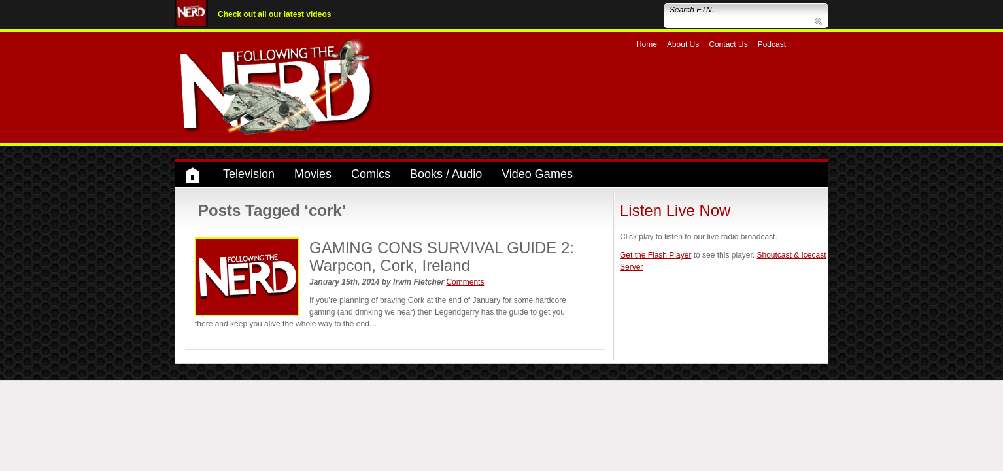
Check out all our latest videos (274, 14)
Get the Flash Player (655, 255)
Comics (370, 174)
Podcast (772, 44)
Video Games (537, 174)
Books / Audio (446, 174)
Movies (313, 174)
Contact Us (728, 44)
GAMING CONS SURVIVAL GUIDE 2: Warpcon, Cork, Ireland (441, 256)
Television (249, 174)
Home (646, 44)
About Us (683, 44)
